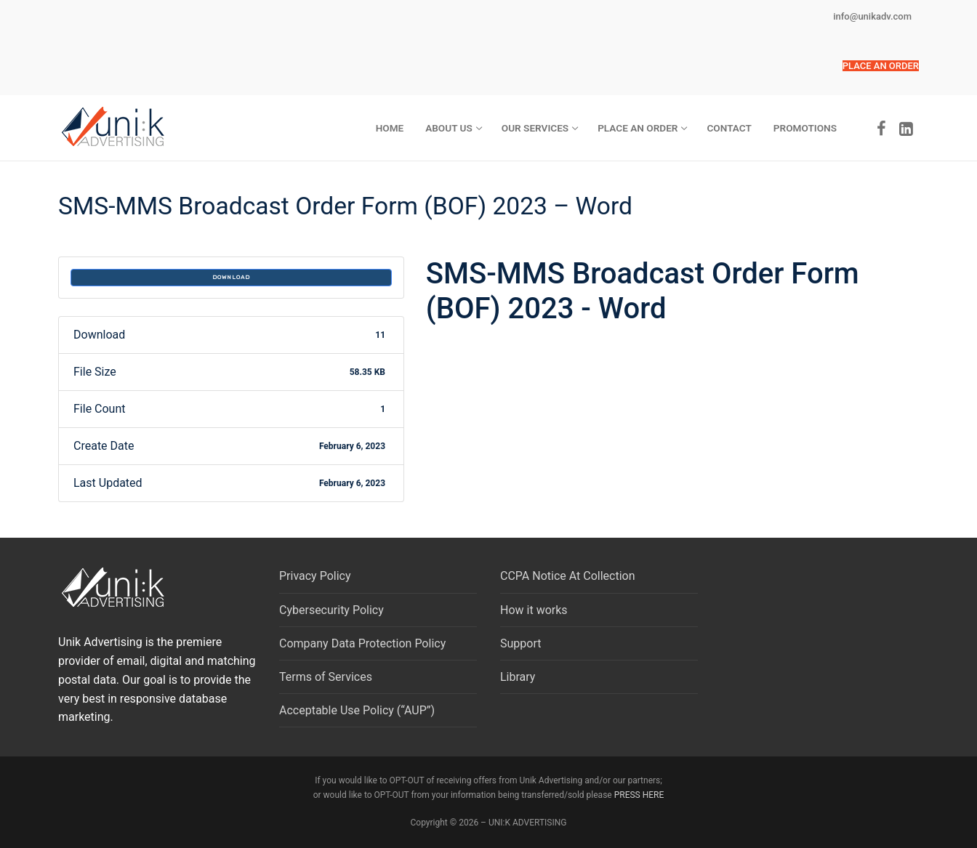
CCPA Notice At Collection (567, 576)
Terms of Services (325, 677)
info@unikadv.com (872, 16)
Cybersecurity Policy (331, 610)
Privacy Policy (315, 576)
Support (520, 643)
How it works (534, 610)
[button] (881, 65)
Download (231, 277)
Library (517, 677)
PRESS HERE (639, 795)
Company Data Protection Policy (362, 643)
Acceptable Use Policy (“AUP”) (357, 710)
